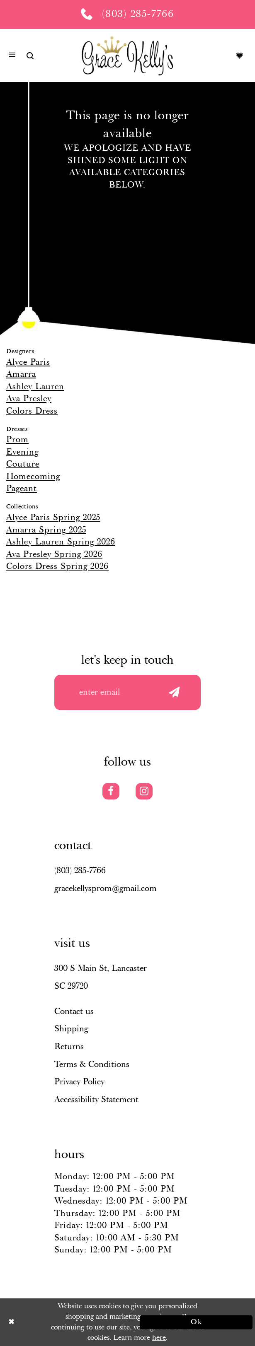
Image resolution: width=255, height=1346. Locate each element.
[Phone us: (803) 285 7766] (127, 14)
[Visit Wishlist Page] (239, 55)
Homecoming (33, 476)
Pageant (21, 488)
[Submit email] (174, 692)
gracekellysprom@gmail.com (105, 888)
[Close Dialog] (58, 1322)
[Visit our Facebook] (110, 791)
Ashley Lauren (35, 386)
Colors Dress (32, 411)
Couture (22, 464)
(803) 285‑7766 (80, 870)
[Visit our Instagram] (144, 791)
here (159, 1337)
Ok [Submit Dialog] (196, 1322)
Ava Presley (28, 398)
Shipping (71, 1028)
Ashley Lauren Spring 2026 (60, 542)
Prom (17, 439)
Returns (69, 1046)
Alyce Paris (28, 362)
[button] (12, 55)
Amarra (21, 374)
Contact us (74, 1011)
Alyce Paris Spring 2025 (53, 517)
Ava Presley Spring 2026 (54, 554)
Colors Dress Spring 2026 (57, 566)
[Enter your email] (127, 692)
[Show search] (30, 55)
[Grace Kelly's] (127, 55)
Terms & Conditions (91, 1064)
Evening (22, 452)
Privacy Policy (79, 1081)
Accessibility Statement (96, 1099)
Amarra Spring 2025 (46, 530)
